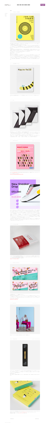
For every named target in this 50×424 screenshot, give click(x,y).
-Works (6, 15)
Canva (13, 178)
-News (5, 14)
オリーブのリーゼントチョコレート (16, 379)
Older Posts (12, 418)
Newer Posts (37, 418)
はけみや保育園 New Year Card (16, 63)
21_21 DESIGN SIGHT (14, 172)
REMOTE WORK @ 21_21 (15, 140)
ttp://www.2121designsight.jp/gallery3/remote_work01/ (16, 174)
